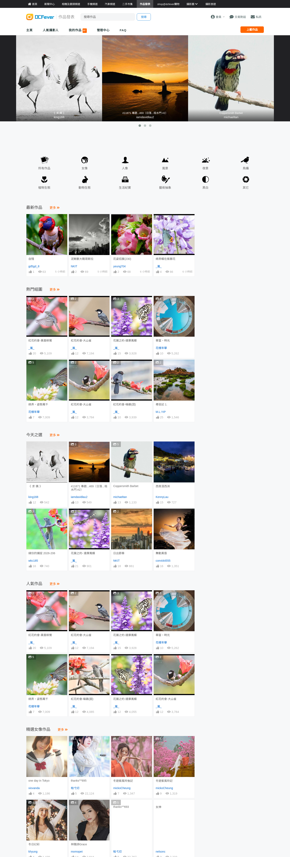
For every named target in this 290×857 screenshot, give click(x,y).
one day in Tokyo (39, 705)
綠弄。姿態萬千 (38, 404)
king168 (59, 117)
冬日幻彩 (34, 732)
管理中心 (103, 30)
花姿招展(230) (122, 258)
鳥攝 (246, 162)
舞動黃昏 (161, 516)
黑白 (205, 181)
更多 (55, 207)
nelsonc (160, 739)
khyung (32, 739)
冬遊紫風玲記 (164, 705)
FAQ (123, 30)
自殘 (31, 258)
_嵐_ (159, 266)
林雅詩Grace (79, 732)
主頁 (29, 30)
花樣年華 (161, 348)
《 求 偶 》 (35, 486)
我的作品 (78, 30)
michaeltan (231, 117)
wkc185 (33, 560)
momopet (77, 739)
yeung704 (119, 266)
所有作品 (44, 162)
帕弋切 (75, 713)
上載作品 (252, 29)
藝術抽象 (165, 181)
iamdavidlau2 (145, 117)
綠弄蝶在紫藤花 (165, 258)
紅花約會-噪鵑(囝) (124, 404)
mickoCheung (121, 713)
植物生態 (44, 181)
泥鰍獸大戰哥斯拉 (82, 258)
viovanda (34, 713)
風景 (165, 162)
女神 (158, 732)
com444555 (163, 560)
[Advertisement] (231, 239)
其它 (246, 181)
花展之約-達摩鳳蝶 (125, 340)
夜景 (205, 162)
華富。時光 (163, 340)
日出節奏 (118, 553)
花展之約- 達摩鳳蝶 (83, 553)
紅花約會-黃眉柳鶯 (40, 340)
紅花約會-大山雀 (81, 340)
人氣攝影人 (51, 30)
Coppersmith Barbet (125, 486)
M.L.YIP (161, 411)
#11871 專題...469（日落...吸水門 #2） (89, 488)
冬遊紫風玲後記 (123, 705)
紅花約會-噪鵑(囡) (82, 661)
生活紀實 (125, 181)
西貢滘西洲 (163, 486)
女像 (85, 162)
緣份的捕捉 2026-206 (41, 553)
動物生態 (85, 181)
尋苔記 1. (161, 404)
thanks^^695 (79, 705)
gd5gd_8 (33, 266)
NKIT (74, 266)
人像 (125, 162)
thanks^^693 (121, 731)
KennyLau (162, 497)
